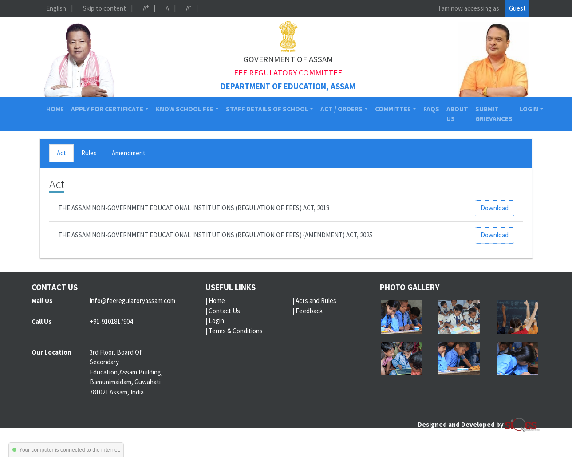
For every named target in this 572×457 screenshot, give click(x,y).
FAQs (431, 109)
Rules (89, 153)
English (56, 8)
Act (61, 153)
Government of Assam (288, 59)
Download (495, 208)
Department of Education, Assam (288, 86)
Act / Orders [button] (341, 109)
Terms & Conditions (236, 331)
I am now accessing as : (470, 8)
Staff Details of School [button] (267, 109)
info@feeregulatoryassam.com (132, 300)
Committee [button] (393, 109)
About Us (457, 114)
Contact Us (224, 311)
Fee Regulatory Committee (288, 72)
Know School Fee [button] (184, 109)
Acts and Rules (316, 300)
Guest (517, 8)
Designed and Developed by (479, 424)
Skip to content (104, 8)
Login (216, 320)
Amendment (129, 153)
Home (56, 108)
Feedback (309, 311)
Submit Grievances (494, 114)
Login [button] (529, 109)
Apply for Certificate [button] (107, 109)
